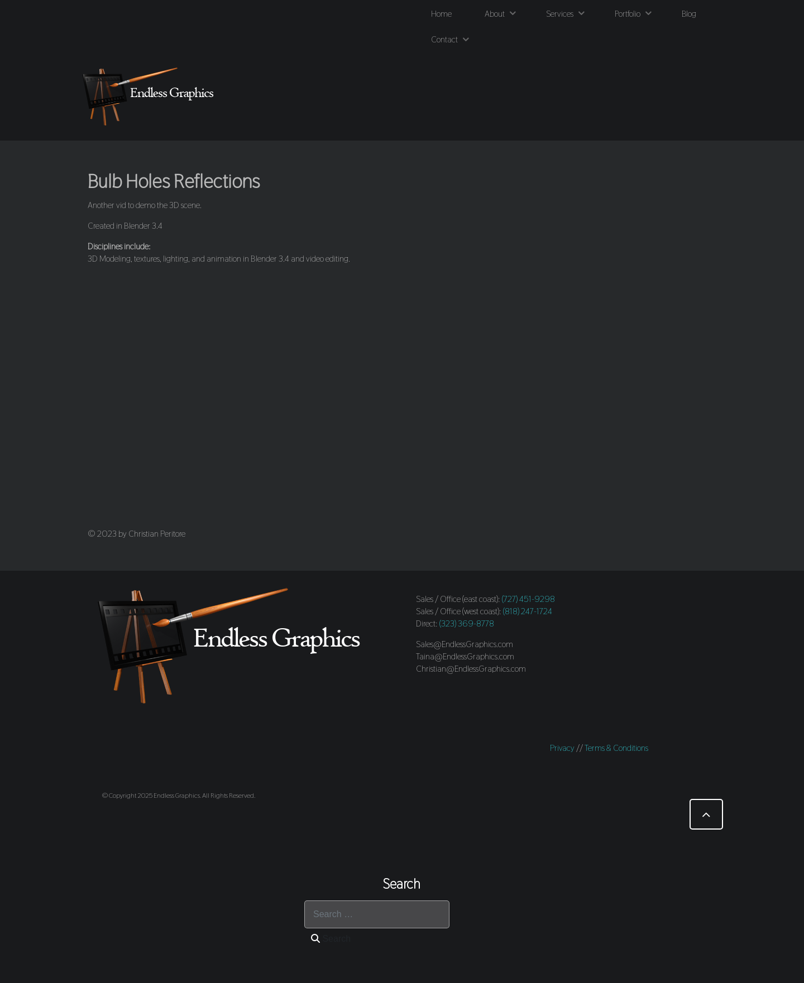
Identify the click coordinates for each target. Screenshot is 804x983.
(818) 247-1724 (527, 611)
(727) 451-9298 (528, 599)
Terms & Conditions (616, 748)
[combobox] (376, 914)
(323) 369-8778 (466, 623)
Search (331, 938)
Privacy (562, 748)
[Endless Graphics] (151, 96)
